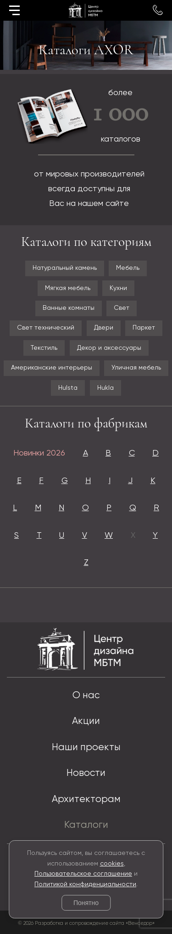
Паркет (144, 328)
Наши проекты (86, 747)
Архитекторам (86, 799)
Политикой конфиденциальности (85, 884)
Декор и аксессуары (109, 348)
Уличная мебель (136, 367)
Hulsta (68, 388)
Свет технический (45, 328)
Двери (103, 328)
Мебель (127, 268)
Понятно (86, 902)
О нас (86, 695)
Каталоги (86, 825)
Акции (86, 721)
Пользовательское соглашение (83, 874)
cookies (112, 863)
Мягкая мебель (67, 288)
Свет (121, 308)
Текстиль (44, 348)
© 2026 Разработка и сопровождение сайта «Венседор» (86, 923)
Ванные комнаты (68, 308)
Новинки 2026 (39, 453)
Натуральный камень (65, 268)
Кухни (118, 288)
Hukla (105, 388)
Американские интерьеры (51, 367)
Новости (86, 773)
